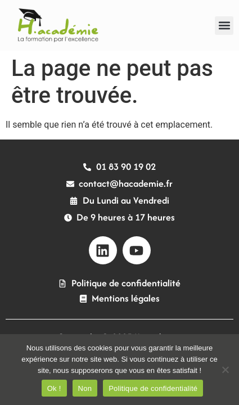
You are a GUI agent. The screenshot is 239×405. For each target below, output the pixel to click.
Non (85, 388)
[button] (224, 25)
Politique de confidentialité (153, 388)
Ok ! (54, 388)
